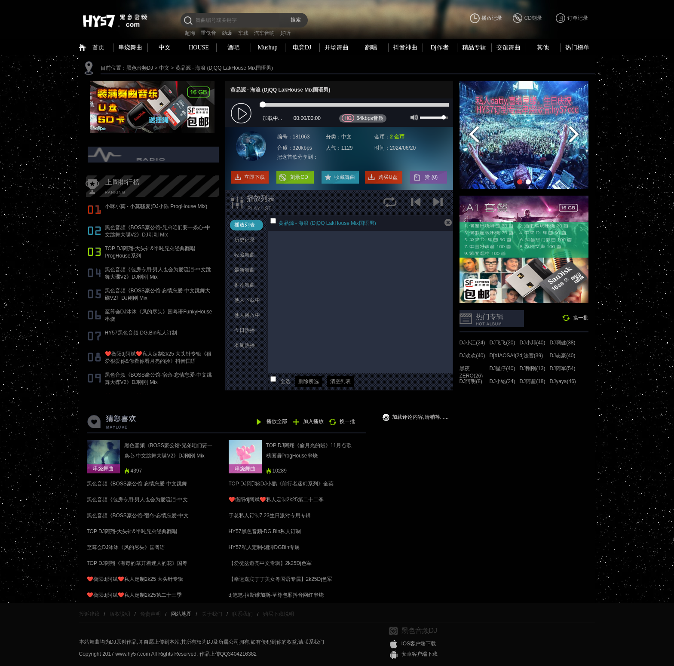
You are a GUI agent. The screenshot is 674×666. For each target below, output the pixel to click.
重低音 (208, 33)
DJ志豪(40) (563, 356)
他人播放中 (247, 315)
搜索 (296, 20)
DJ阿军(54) (563, 368)
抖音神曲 (405, 47)
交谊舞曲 (508, 47)
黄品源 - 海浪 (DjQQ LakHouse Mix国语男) (224, 68)
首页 (98, 47)
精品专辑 (474, 47)
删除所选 (308, 381)
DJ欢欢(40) (472, 356)
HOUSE (199, 47)
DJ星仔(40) (502, 368)
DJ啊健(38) (563, 343)
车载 (243, 33)
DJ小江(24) (472, 343)
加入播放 (313, 421)
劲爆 (227, 33)
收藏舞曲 (344, 177)
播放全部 (277, 421)
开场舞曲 (337, 47)
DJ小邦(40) (532, 343)
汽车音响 (264, 33)
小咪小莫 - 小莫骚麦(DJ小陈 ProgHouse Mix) (156, 206)
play (242, 114)
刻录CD (299, 177)
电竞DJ (302, 47)
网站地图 (181, 614)
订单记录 (577, 18)
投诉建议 (89, 614)
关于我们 (212, 614)
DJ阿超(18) (532, 381)
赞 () (432, 177)
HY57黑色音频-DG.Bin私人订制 (141, 333)
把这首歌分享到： (297, 157)
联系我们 (242, 614)
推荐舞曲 (244, 285)
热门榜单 (577, 47)
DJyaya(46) (563, 381)
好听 (285, 33)
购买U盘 (388, 177)
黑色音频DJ (139, 68)
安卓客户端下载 (419, 654)
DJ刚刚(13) (532, 368)
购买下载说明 (278, 614)
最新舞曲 (244, 270)
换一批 (580, 318)
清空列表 (340, 381)
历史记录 (244, 240)
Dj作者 (440, 47)
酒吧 (233, 47)
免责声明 (150, 614)
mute (413, 117)
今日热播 (244, 330)
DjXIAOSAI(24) (507, 356)
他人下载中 (247, 300)
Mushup (268, 47)
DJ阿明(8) (471, 381)
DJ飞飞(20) (502, 343)
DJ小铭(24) (502, 381)
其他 (543, 47)
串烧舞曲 (130, 47)
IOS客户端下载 (418, 644)
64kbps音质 (362, 118)
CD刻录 (533, 18)
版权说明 (120, 614)
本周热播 (244, 345)
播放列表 (244, 225)
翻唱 (371, 47)
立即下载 (254, 177)
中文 (165, 47)
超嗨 (190, 33)
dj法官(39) (531, 356)
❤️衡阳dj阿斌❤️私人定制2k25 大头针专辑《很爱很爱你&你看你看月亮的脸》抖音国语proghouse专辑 (158, 361)
